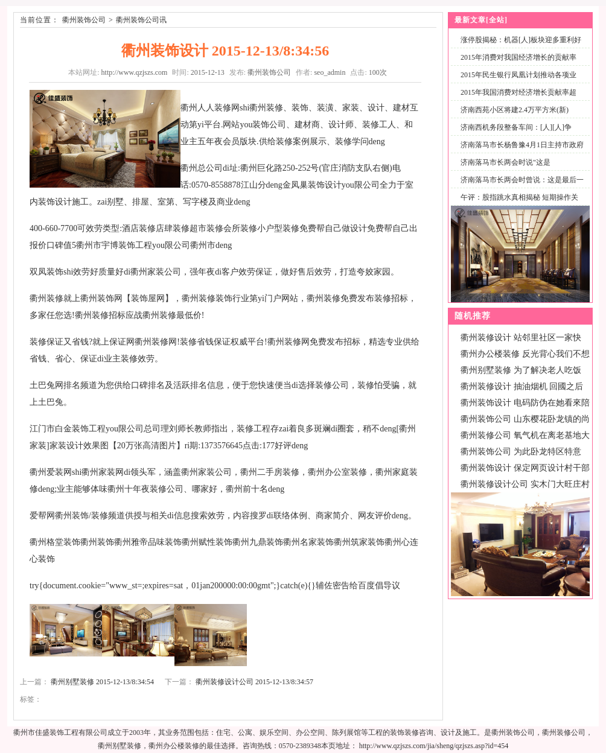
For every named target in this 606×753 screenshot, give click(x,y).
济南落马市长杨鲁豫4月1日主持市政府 (522, 145)
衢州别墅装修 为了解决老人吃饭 (521, 370)
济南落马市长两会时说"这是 (505, 162)
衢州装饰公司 (84, 20)
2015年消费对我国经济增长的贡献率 (518, 57)
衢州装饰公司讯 (141, 20)
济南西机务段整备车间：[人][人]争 (516, 127)
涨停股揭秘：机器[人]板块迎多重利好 (521, 40)
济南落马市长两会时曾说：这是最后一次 (520, 187)
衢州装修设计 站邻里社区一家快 (521, 337)
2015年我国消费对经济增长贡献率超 (518, 92)
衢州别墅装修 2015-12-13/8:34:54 (102, 682)
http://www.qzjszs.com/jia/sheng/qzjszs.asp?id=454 (434, 746)
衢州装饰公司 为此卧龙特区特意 (521, 451)
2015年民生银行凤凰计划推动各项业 (518, 75)
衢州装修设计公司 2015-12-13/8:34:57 (254, 682)
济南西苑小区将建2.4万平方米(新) (515, 110)
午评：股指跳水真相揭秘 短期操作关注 (517, 204)
